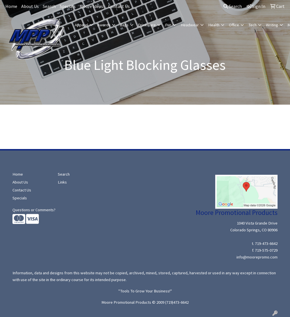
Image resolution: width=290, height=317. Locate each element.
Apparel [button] (81, 24)
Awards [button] (103, 24)
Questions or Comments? (34, 209)
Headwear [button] (190, 24)
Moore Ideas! (92, 6)
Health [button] (213, 24)
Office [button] (234, 24)
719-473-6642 (266, 243)
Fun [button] (168, 24)
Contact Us (119, 6)
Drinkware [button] (147, 24)
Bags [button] (124, 24)
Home (11, 6)
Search (49, 6)
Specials (68, 6)
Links (62, 182)
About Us (30, 6)
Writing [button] (272, 24)
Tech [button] (252, 24)
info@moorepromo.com (257, 257)
